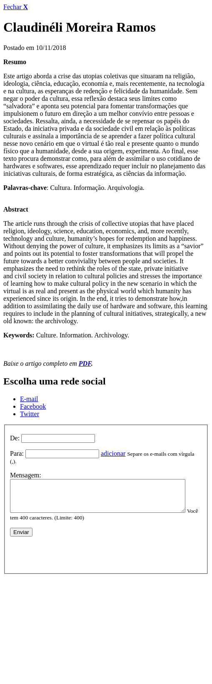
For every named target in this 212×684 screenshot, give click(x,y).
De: (15, 438)
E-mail (29, 398)
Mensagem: (25, 468)
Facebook (33, 406)
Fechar (15, 6)
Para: (17, 453)
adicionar (113, 453)
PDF (85, 363)
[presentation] (73, 550)
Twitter (29, 413)
